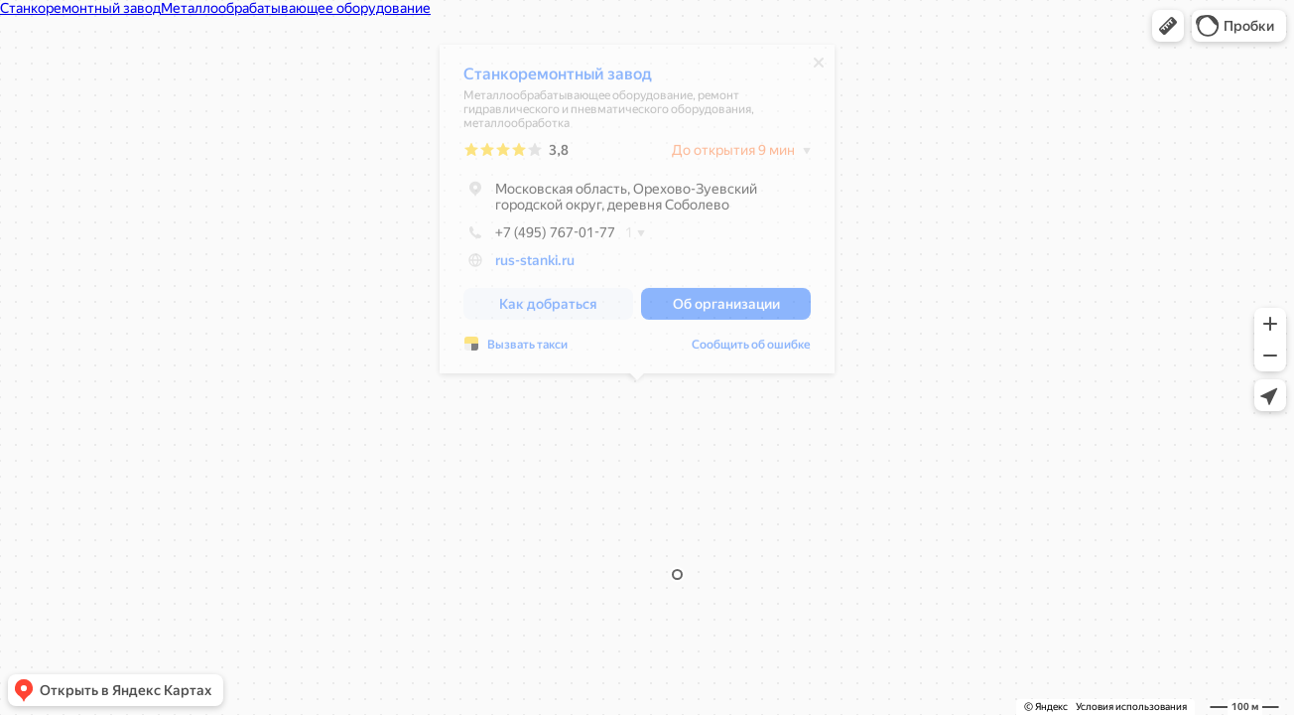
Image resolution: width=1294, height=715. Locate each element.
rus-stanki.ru (535, 265)
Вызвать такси (527, 350)
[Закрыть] (819, 67)
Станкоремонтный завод (557, 79)
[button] (1168, 26)
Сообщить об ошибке (751, 350)
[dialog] (637, 214)
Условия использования (1131, 706)
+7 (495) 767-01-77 (539, 237)
